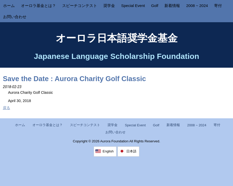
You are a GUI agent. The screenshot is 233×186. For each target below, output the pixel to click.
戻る (6, 108)
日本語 (131, 151)
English (108, 151)
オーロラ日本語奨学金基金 (117, 38)
